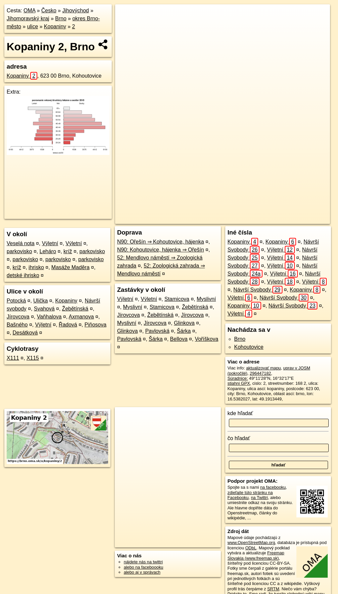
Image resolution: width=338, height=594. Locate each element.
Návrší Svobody (258, 290)
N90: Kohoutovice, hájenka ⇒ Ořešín (160, 250)
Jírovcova (18, 316)
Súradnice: (238, 378)
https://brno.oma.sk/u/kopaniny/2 (299, 219)
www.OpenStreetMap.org (251, 542)
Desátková (25, 332)
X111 (13, 358)
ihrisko (36, 267)
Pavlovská (157, 331)
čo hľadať (239, 438)
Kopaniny (55, 26)
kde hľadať (240, 413)
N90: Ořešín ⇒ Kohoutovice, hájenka (160, 242)
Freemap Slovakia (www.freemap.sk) (256, 555)
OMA (30, 10)
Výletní (50, 243)
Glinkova (184, 323)
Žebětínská (75, 308)
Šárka (184, 331)
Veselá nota (21, 243)
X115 (33, 358)
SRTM (273, 588)
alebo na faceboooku (143, 567)
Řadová (68, 324)
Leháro (48, 251)
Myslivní (206, 299)
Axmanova (81, 316)
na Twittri (259, 497)
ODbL (250, 547)
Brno (61, 18)
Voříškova (206, 339)
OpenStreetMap (215, 219)
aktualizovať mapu (263, 367)
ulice (32, 26)
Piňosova (95, 324)
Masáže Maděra (70, 267)
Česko (48, 10)
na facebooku (273, 487)
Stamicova (176, 299)
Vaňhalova (49, 316)
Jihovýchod (75, 10)
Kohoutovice (248, 347)
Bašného (17, 324)
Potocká (16, 300)
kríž (68, 251)
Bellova (178, 339)
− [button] (126, 26)
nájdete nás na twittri (143, 561)
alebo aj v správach (142, 572)
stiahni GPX (239, 383)
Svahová (44, 308)
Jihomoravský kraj (28, 18)
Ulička (40, 300)
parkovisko (19, 251)
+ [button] (126, 16)
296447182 (260, 373)
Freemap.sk (248, 219)
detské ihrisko (23, 275)
